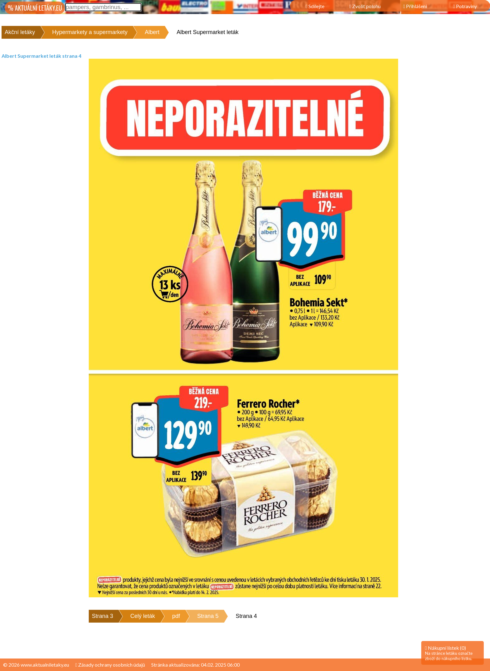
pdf (176, 616)
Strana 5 (207, 616)
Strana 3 (102, 616)
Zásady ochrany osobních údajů (110, 665)
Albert (152, 32)
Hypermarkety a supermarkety (90, 32)
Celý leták (142, 616)
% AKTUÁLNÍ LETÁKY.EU (35, 7)
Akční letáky (20, 32)
